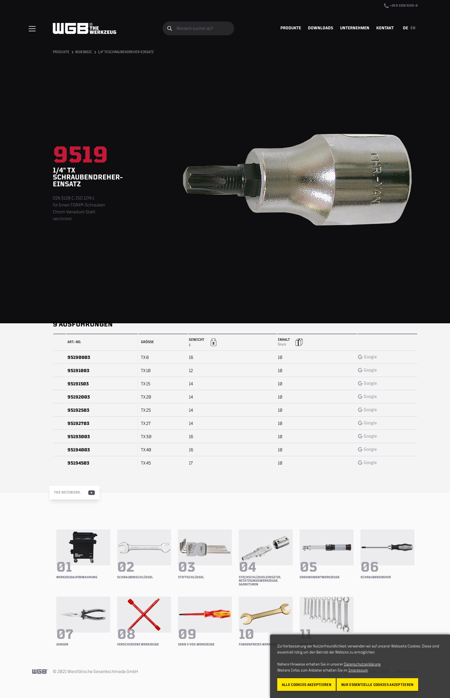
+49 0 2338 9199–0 (401, 5)
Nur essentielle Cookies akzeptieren (377, 685)
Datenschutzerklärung (362, 664)
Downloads (320, 28)
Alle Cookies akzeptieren (306, 685)
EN (413, 28)
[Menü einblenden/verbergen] (32, 29)
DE (405, 28)
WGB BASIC (83, 52)
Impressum (358, 670)
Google (367, 356)
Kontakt (385, 28)
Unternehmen (354, 28)
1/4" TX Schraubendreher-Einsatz (126, 52)
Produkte (290, 28)
